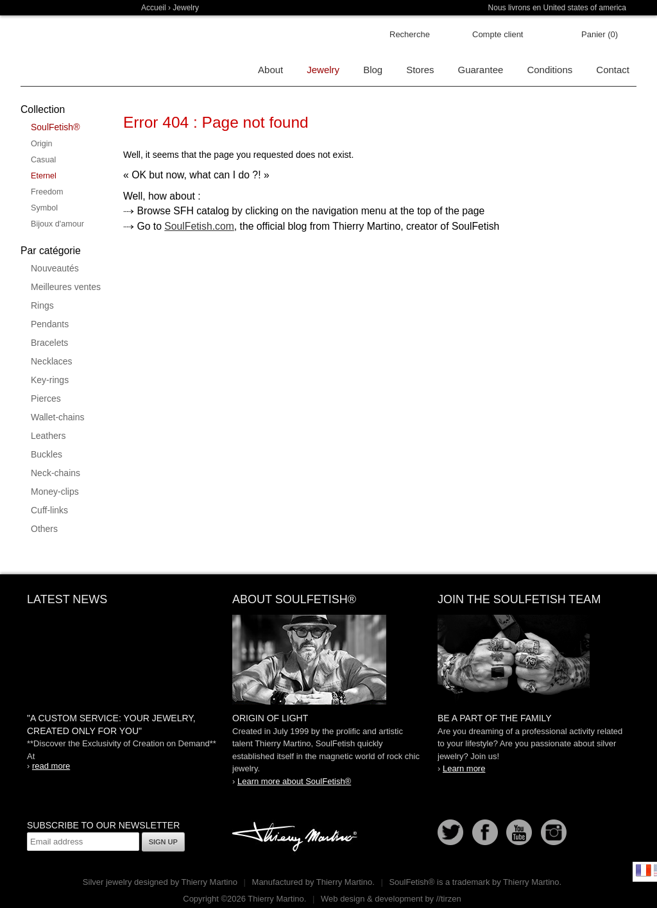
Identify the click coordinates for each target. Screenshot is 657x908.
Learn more (464, 768)
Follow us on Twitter (450, 832)
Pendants (50, 324)
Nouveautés (55, 268)
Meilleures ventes (66, 287)
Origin (42, 143)
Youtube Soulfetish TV (519, 832)
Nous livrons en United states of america (557, 7)
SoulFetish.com (199, 226)
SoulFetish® (55, 127)
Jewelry (186, 7)
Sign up (163, 842)
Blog (372, 69)
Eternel (43, 175)
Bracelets (49, 343)
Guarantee (481, 69)
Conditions (549, 69)
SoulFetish (328, 660)
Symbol (44, 207)
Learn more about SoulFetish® (294, 781)
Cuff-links (49, 510)
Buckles (46, 454)
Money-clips (55, 491)
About (270, 69)
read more (51, 766)
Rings (42, 305)
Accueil (153, 7)
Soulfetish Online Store (65, 51)
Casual (43, 159)
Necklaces (52, 361)
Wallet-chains (58, 417)
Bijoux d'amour (57, 223)
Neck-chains (55, 473)
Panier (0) (599, 34)
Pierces (46, 398)
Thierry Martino (296, 837)
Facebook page (485, 832)
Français (643, 870)
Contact (612, 69)
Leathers (48, 436)
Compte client (497, 34)
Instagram (554, 832)
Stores (420, 69)
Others (44, 529)
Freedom (47, 191)
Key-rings (50, 380)
